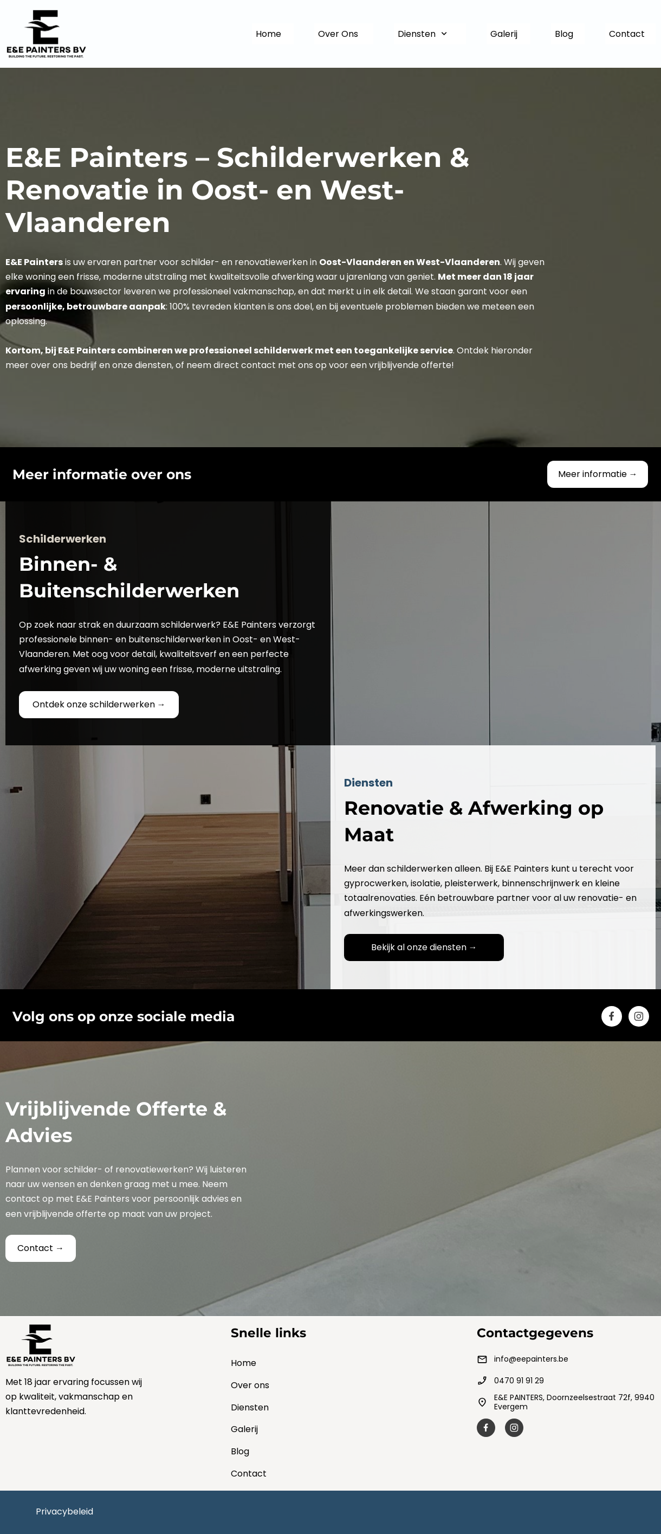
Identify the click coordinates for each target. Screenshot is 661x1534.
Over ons (250, 1385)
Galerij (244, 1429)
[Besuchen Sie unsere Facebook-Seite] (611, 1016)
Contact (249, 1473)
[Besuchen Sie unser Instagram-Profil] (638, 1016)
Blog (240, 1451)
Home (243, 1363)
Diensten (250, 1407)
